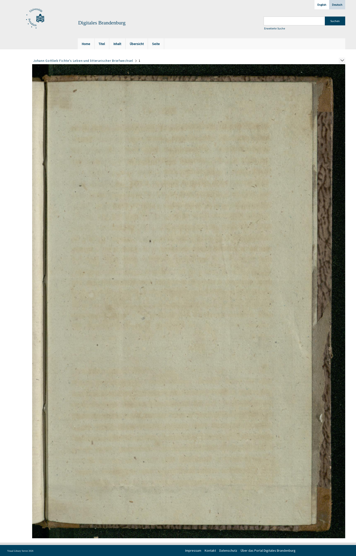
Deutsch (337, 4)
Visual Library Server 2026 (20, 551)
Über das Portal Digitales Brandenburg (268, 550)
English (321, 4)
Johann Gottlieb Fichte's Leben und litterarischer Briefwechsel (83, 60)
